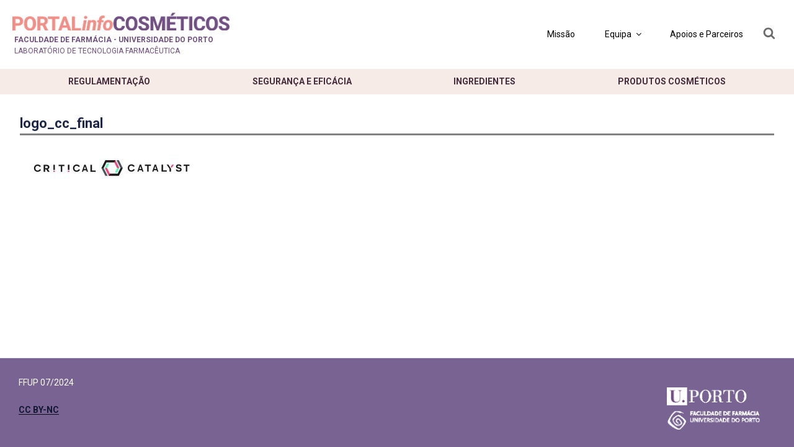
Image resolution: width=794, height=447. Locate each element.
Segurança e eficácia (302, 81)
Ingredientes (484, 81)
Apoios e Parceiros (706, 34)
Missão (561, 34)
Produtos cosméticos (672, 81)
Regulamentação (109, 81)
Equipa (624, 34)
